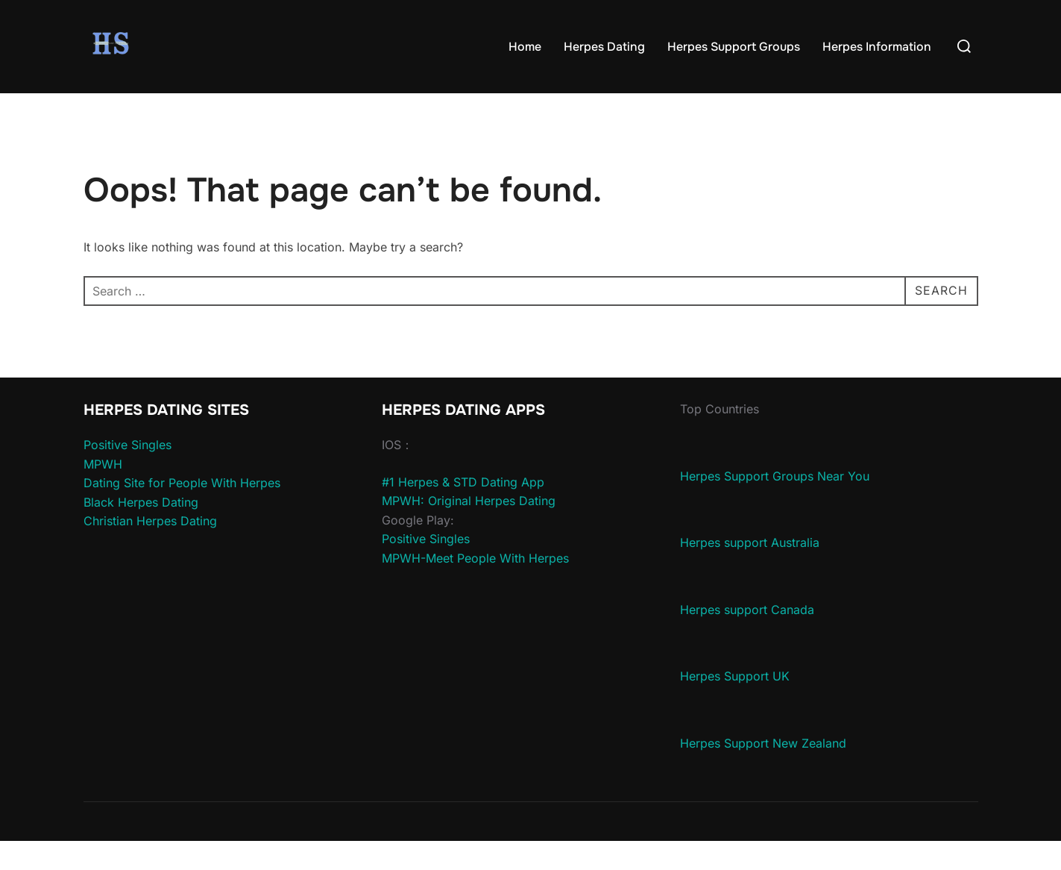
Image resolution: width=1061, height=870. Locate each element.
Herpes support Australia (749, 571)
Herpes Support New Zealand (763, 772)
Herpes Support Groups (733, 46)
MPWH (103, 492)
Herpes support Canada (747, 638)
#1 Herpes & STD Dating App (463, 510)
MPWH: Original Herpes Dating (468, 529)
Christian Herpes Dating (150, 549)
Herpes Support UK (735, 705)
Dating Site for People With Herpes (182, 511)
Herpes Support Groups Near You (774, 504)
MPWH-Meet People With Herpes (475, 587)
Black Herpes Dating (141, 531)
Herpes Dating (604, 46)
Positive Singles (127, 473)
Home (525, 46)
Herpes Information (876, 46)
